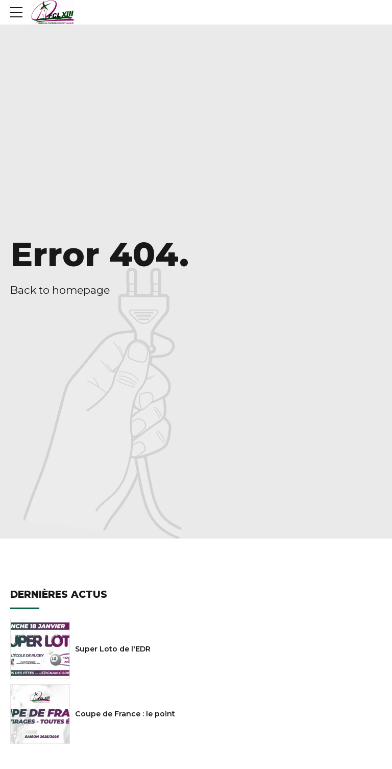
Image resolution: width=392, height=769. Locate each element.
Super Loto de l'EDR (113, 649)
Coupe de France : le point (125, 713)
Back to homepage (60, 290)
